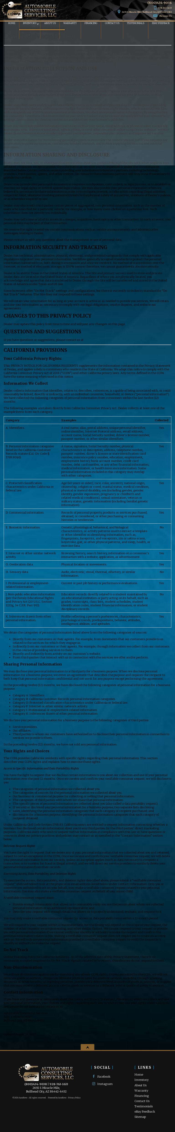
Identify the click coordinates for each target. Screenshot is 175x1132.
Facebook (101, 1076)
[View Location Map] (144, 10)
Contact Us (142, 1101)
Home (138, 1074)
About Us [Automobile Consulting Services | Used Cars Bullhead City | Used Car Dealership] (47, 23)
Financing (141, 1096)
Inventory (141, 1080)
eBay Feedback (162, 23)
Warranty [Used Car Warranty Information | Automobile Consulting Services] (68, 23)
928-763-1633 (58, 1084)
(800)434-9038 (35, 1084)
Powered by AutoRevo (57, 1098)
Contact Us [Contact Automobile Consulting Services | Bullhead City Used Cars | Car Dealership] (111, 23)
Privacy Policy (74, 1098)
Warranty (141, 1090)
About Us (140, 1085)
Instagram (102, 1084)
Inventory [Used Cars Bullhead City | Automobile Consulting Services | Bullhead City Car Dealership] (27, 23)
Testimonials (136, 23)
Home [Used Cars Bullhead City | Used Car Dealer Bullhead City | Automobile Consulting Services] (8, 23)
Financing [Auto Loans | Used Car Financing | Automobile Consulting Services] (89, 23)
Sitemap (140, 1117)
